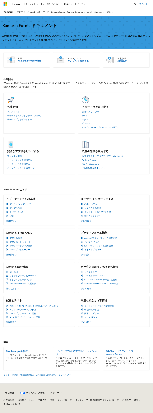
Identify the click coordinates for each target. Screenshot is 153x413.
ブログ (7, 374)
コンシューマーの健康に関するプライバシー (96, 399)
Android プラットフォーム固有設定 (100, 238)
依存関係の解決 (91, 309)
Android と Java (89, 160)
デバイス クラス (91, 242)
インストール (13, 111)
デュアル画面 (16, 208)
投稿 (52, 399)
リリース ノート (65, 374)
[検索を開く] (135, 4)
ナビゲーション (17, 212)
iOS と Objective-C (90, 164)
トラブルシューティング (21, 279)
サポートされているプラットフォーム (24, 115)
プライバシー (63, 399)
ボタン (85, 119)
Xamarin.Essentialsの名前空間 (23, 283)
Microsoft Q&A (27, 374)
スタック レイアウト (91, 111)
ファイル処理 (90, 272)
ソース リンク (90, 317)
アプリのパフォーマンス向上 (23, 309)
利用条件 (126, 399)
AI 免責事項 (9, 399)
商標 (136, 399)
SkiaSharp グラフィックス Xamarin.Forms (119, 353)
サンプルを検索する (78, 60)
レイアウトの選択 (92, 208)
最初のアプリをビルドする (19, 119)
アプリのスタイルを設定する (20, 167)
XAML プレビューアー (20, 249)
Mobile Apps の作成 (17, 351)
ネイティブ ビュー (92, 249)
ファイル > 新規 (14, 156)
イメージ (86, 123)
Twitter (15, 374)
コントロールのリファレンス (97, 212)
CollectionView (91, 204)
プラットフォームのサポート (23, 275)
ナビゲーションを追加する (19, 160)
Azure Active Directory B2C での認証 (101, 283)
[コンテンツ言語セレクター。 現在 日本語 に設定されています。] (10, 393)
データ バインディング (20, 204)
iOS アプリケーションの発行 (23, 313)
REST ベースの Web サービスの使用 (100, 279)
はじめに (14, 272)
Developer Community (46, 374)
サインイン (144, 3)
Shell (12, 215)
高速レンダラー (91, 313)
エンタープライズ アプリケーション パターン (76, 353)
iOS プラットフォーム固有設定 (98, 245)
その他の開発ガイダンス (93, 167)
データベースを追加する (18, 164)
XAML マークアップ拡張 (21, 245)
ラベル (85, 115)
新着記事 (122, 60)
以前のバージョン (26, 399)
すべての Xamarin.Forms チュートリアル (100, 127)
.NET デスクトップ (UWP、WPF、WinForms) (102, 156)
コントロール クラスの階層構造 (99, 305)
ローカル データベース (95, 275)
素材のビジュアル (92, 215)
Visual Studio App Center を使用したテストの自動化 (34, 305)
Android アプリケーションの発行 (25, 317)
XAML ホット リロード (20, 242)
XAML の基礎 (16, 238)
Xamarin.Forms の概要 (29, 60)
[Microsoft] (5, 4)
